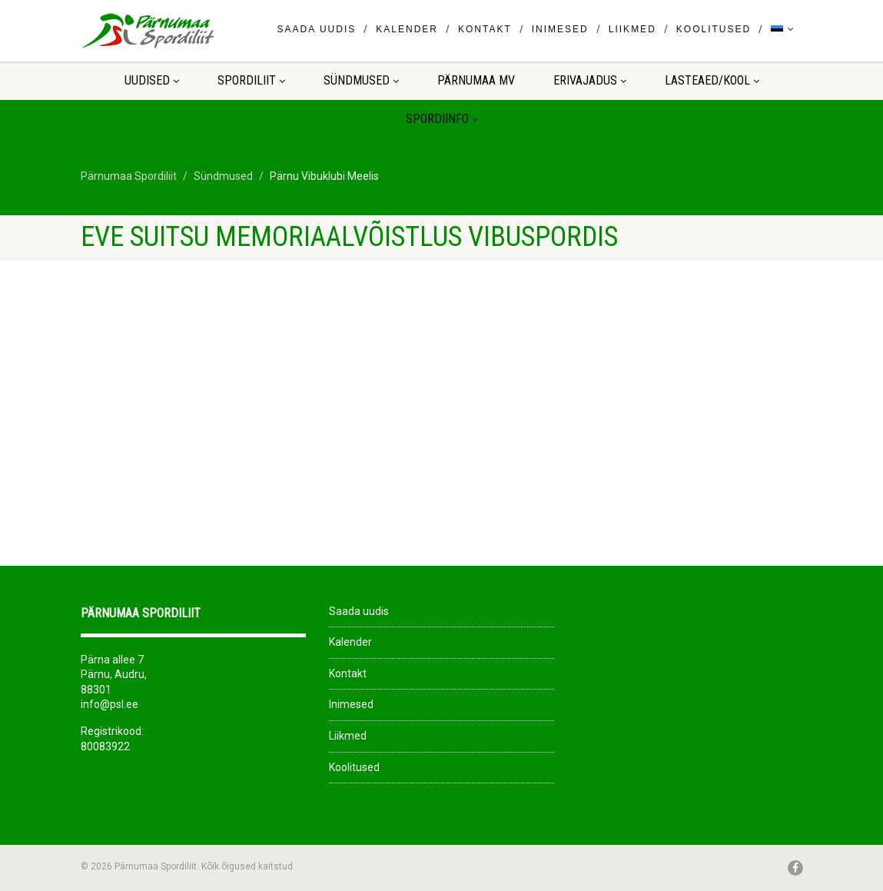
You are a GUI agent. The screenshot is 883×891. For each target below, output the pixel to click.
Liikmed (632, 29)
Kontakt (485, 29)
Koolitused (713, 29)
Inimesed (560, 29)
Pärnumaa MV (476, 80)
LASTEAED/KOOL (712, 80)
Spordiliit (251, 80)
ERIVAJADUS (589, 80)
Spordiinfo (442, 118)
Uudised (151, 80)
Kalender (407, 29)
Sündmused (361, 80)
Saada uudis (317, 29)
